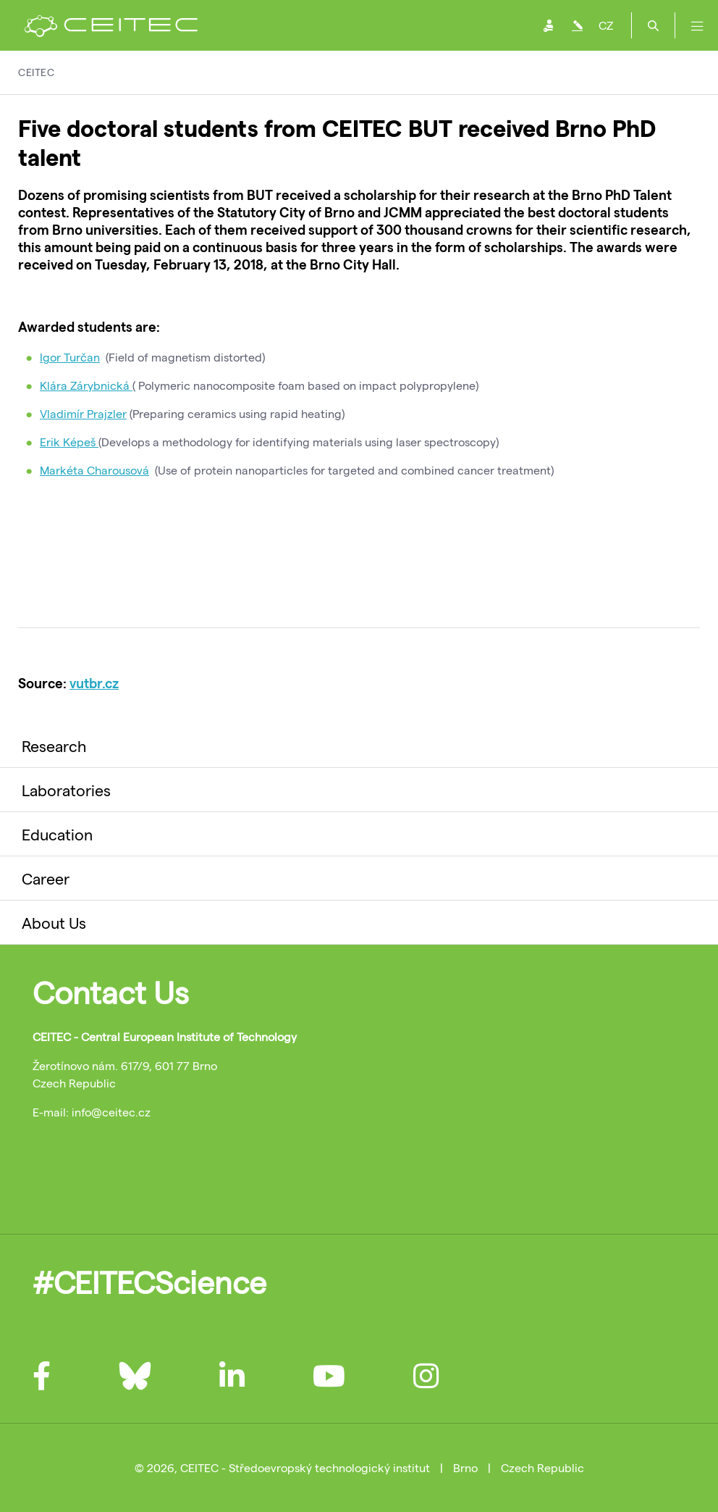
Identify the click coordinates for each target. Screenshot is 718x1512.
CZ (606, 25)
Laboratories (66, 789)
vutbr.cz (94, 682)
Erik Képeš (69, 441)
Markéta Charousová (94, 470)
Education (57, 833)
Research (54, 745)
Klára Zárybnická (86, 385)
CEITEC (36, 72)
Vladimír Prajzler (83, 413)
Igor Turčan (70, 357)
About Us (54, 922)
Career (45, 878)
